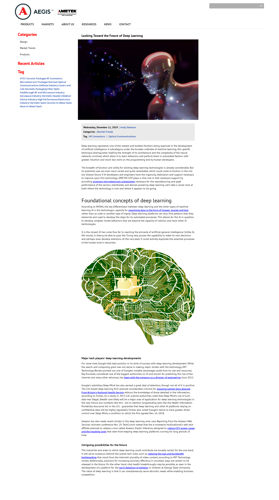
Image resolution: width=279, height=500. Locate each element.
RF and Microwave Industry (50, 92)
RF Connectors (54, 78)
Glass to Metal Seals (31, 106)
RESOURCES (89, 24)
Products (25, 54)
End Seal (53, 82)
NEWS (107, 24)
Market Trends (27, 48)
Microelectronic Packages (34, 82)
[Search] (236, 6)
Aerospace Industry (31, 95)
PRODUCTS (27, 24)
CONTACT (125, 24)
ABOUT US (68, 24)
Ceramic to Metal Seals (59, 102)
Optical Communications (122, 136)
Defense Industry (48, 85)
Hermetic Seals (38, 102)
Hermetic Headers (52, 95)
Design (23, 41)
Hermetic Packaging (36, 89)
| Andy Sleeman (127, 127)
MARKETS (48, 24)
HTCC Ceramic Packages (33, 78)
